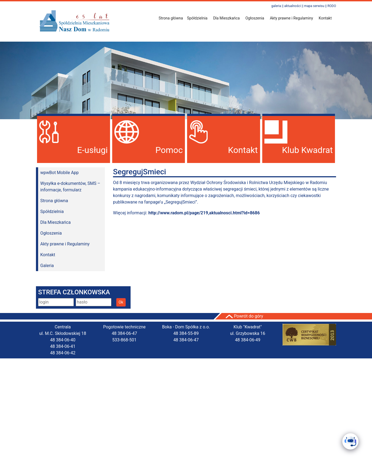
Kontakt (47, 254)
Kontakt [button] (325, 18)
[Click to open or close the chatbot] (350, 441)
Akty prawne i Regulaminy (64, 244)
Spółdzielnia (52, 211)
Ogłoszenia (51, 233)
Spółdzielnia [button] (197, 18)
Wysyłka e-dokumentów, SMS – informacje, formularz (70, 186)
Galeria (47, 265)
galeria (276, 6)
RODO (331, 6)
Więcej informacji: (186, 212)
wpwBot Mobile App (59, 172)
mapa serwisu (314, 6)
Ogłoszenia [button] (254, 18)
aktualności (292, 6)
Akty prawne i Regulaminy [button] (291, 18)
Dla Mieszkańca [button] (226, 18)
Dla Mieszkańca (55, 222)
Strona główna (171, 18)
